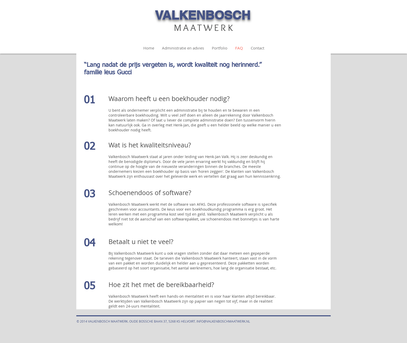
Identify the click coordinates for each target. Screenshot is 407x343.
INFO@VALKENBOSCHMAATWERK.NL (223, 321)
